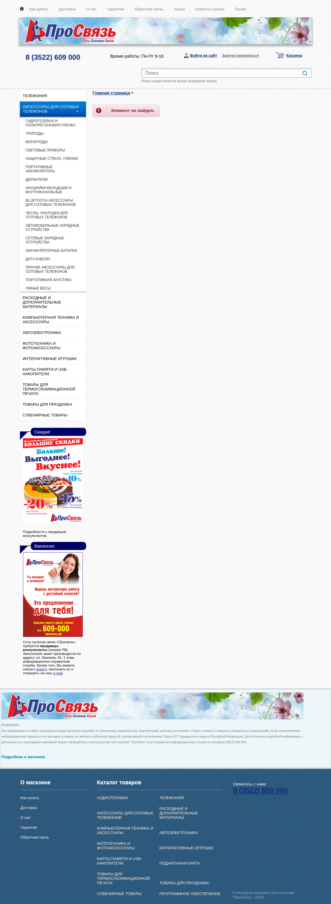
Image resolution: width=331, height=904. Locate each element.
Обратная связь (149, 9)
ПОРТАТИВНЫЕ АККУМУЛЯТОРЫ (40, 169)
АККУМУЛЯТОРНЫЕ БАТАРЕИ (51, 251)
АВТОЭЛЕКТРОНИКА (42, 332)
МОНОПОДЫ (37, 142)
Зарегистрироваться (240, 55)
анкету (41, 669)
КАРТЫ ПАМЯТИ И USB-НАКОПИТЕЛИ (45, 371)
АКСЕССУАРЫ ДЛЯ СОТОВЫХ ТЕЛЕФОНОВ (51, 109)
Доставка (67, 9)
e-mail (57, 673)
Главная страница (111, 93)
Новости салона (209, 9)
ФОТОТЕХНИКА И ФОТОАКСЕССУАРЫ (41, 345)
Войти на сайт (203, 55)
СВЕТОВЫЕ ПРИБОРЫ (45, 150)
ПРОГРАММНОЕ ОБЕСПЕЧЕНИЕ (189, 893)
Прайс (240, 9)
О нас (91, 9)
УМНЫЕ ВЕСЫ (38, 288)
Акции (179, 9)
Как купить (38, 9)
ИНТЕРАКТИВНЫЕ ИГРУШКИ (50, 358)
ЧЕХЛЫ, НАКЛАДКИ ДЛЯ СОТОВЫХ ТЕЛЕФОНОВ (47, 215)
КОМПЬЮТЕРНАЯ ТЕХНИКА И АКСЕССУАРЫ (51, 319)
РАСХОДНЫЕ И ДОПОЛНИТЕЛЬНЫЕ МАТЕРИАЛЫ (42, 302)
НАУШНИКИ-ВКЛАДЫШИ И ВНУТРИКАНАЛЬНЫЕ (48, 190)
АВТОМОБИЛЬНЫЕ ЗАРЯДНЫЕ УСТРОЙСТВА (53, 227)
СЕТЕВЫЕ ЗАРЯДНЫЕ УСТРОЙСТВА (45, 240)
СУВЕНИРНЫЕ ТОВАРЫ (45, 415)
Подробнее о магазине (23, 757)
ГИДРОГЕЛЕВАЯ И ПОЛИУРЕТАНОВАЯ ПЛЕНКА (51, 123)
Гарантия (115, 9)
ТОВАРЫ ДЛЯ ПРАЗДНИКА (47, 404)
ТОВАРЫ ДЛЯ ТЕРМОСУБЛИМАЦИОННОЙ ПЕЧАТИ (49, 389)
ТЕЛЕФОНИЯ (35, 96)
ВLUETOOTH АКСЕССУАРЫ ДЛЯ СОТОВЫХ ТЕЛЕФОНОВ (51, 202)
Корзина (294, 55)
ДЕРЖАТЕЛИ (37, 179)
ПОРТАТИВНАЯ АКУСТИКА (49, 280)
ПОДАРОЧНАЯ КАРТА (179, 863)
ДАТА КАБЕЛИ (38, 259)
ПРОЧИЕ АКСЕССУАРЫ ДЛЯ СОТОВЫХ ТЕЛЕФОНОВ (50, 269)
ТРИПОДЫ (35, 133)
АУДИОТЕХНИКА (112, 798)
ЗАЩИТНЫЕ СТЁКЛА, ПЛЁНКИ (52, 159)
